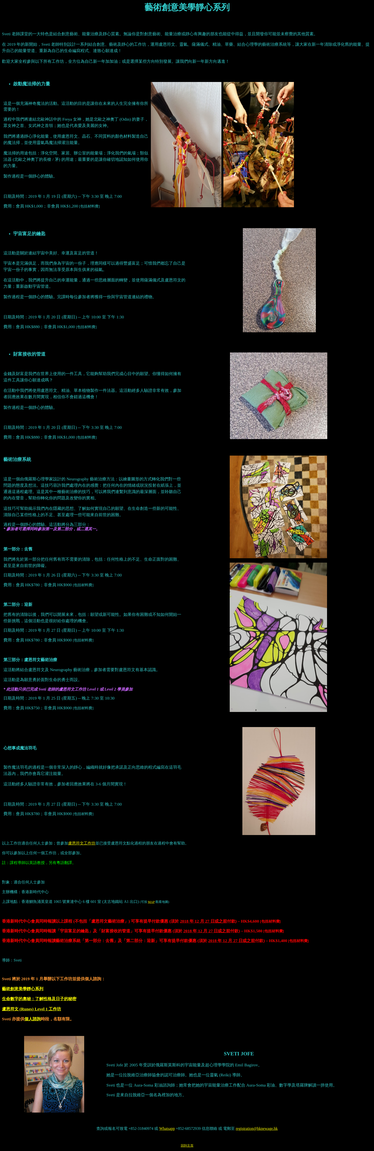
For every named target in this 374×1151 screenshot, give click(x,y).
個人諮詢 (32, 1019)
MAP (151, 902)
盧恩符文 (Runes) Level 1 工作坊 (31, 1009)
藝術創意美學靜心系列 (22, 989)
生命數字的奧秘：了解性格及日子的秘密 (39, 999)
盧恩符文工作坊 (81, 843)
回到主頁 (187, 1145)
